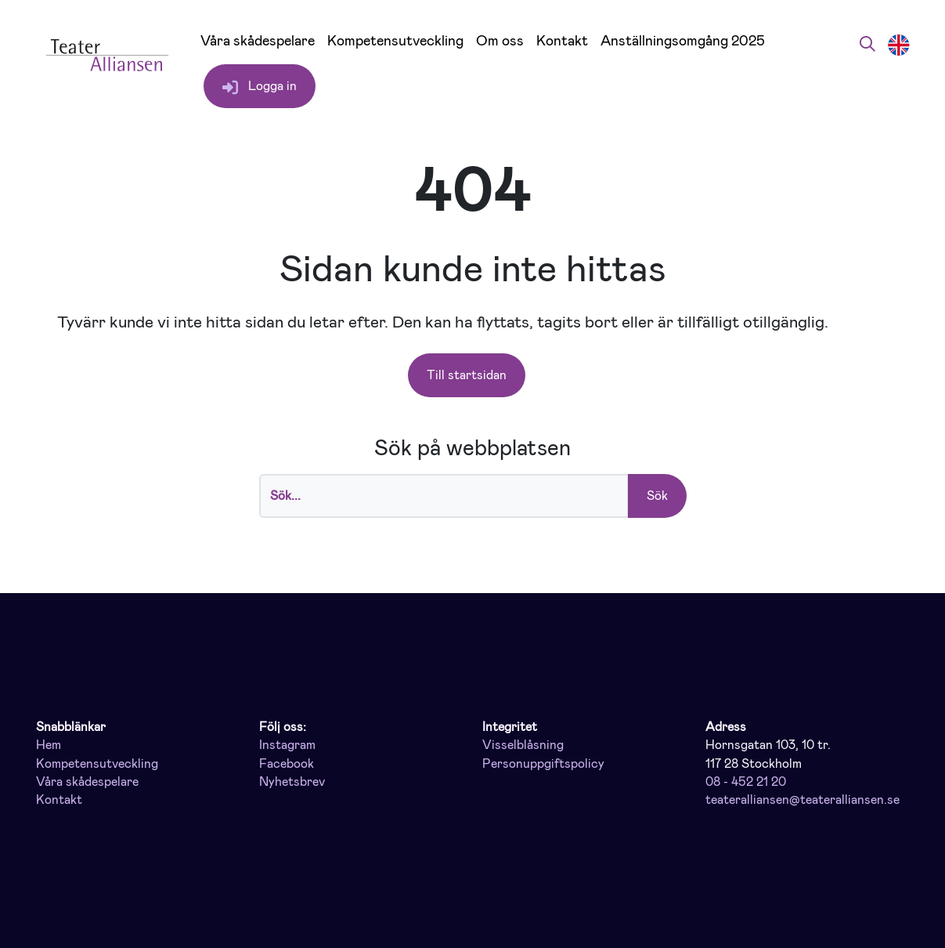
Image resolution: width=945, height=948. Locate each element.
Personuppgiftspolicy (543, 764)
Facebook (286, 764)
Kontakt (562, 41)
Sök (657, 495)
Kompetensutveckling (395, 41)
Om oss (500, 41)
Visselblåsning (523, 745)
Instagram (287, 745)
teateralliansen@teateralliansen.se (802, 800)
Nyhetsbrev (292, 782)
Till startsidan (467, 375)
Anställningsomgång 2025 (683, 41)
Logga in (259, 86)
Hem (48, 745)
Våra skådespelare (257, 41)
